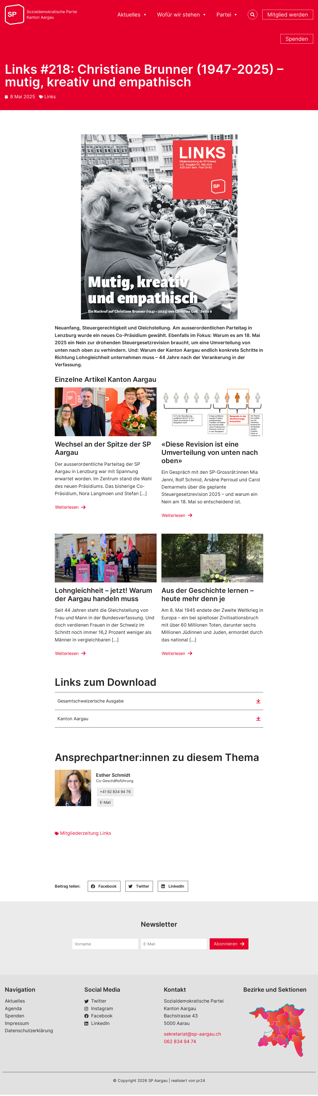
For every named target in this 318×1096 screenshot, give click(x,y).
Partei (227, 14)
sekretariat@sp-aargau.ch (192, 1035)
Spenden (297, 39)
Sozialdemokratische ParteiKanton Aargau (52, 14)
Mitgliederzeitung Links (85, 834)
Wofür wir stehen (182, 14)
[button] (104, 887)
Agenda (13, 1010)
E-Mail (105, 803)
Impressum (17, 1024)
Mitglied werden (287, 14)
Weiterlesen (68, 507)
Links (50, 96)
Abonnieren (225, 945)
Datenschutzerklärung (29, 1032)
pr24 (200, 1081)
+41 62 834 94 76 (115, 793)
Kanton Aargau (73, 719)
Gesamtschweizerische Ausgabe (93, 701)
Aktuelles (132, 14)
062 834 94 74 (180, 1043)
